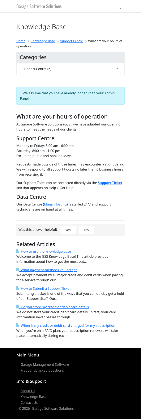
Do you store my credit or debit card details (52, 307)
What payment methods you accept (46, 270)
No (86, 230)
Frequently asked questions (42, 370)
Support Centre (71, 41)
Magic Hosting (55, 204)
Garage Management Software (45, 364)
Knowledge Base (43, 41)
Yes (68, 230)
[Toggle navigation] (120, 6)
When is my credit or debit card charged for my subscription (65, 325)
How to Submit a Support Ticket (43, 288)
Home (20, 41)
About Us (28, 390)
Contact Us (29, 402)
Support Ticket (110, 182)
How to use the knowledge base (43, 251)
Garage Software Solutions (39, 6)
